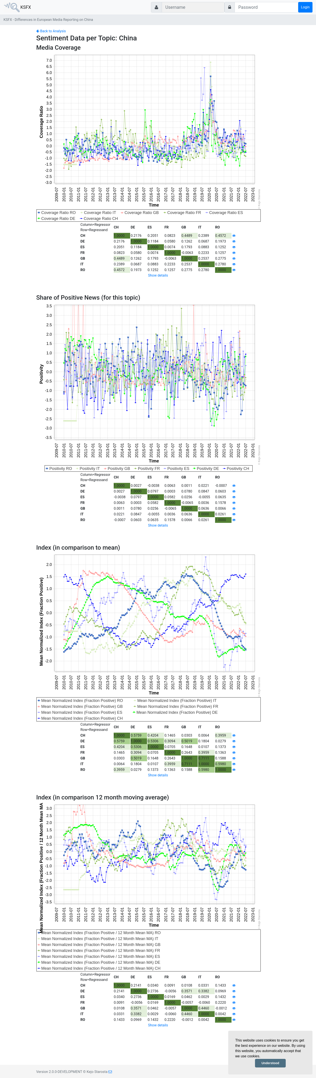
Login (305, 7)
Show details (158, 275)
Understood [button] (270, 1063)
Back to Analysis (51, 31)
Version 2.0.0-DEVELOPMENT (59, 1072)
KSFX (25, 7)
